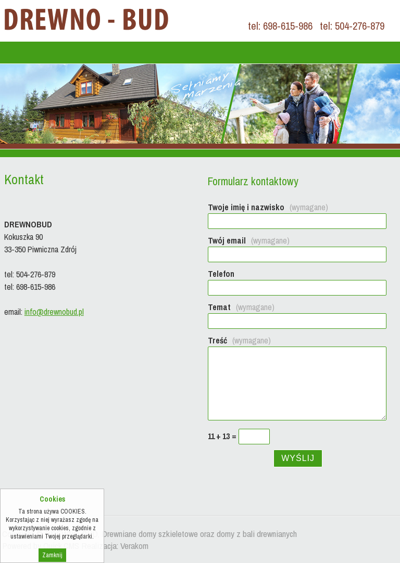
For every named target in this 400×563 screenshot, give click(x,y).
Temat (241, 307)
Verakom (134, 546)
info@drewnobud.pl (54, 311)
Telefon (221, 273)
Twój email (249, 240)
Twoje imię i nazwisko (268, 207)
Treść (239, 340)
